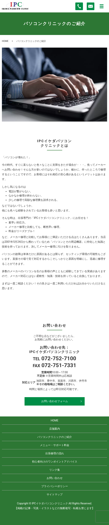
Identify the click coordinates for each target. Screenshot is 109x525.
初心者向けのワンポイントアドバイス (54, 461)
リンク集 (54, 469)
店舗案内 (54, 428)
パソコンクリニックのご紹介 (54, 436)
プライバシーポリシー (54, 486)
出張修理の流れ (54, 453)
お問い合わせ (55, 478)
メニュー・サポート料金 (54, 445)
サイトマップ (55, 494)
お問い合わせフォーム (54, 401)
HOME (5, 41)
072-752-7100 (58, 358)
